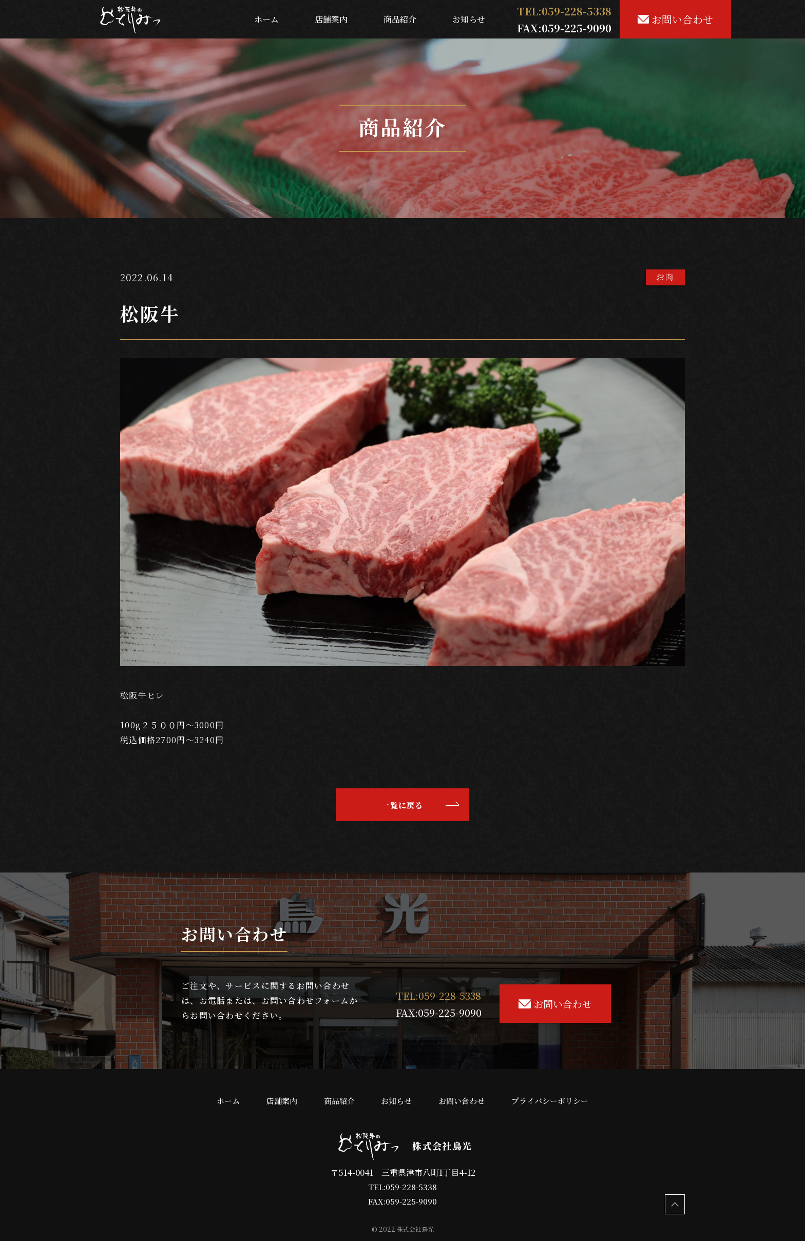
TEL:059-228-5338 (402, 1187)
